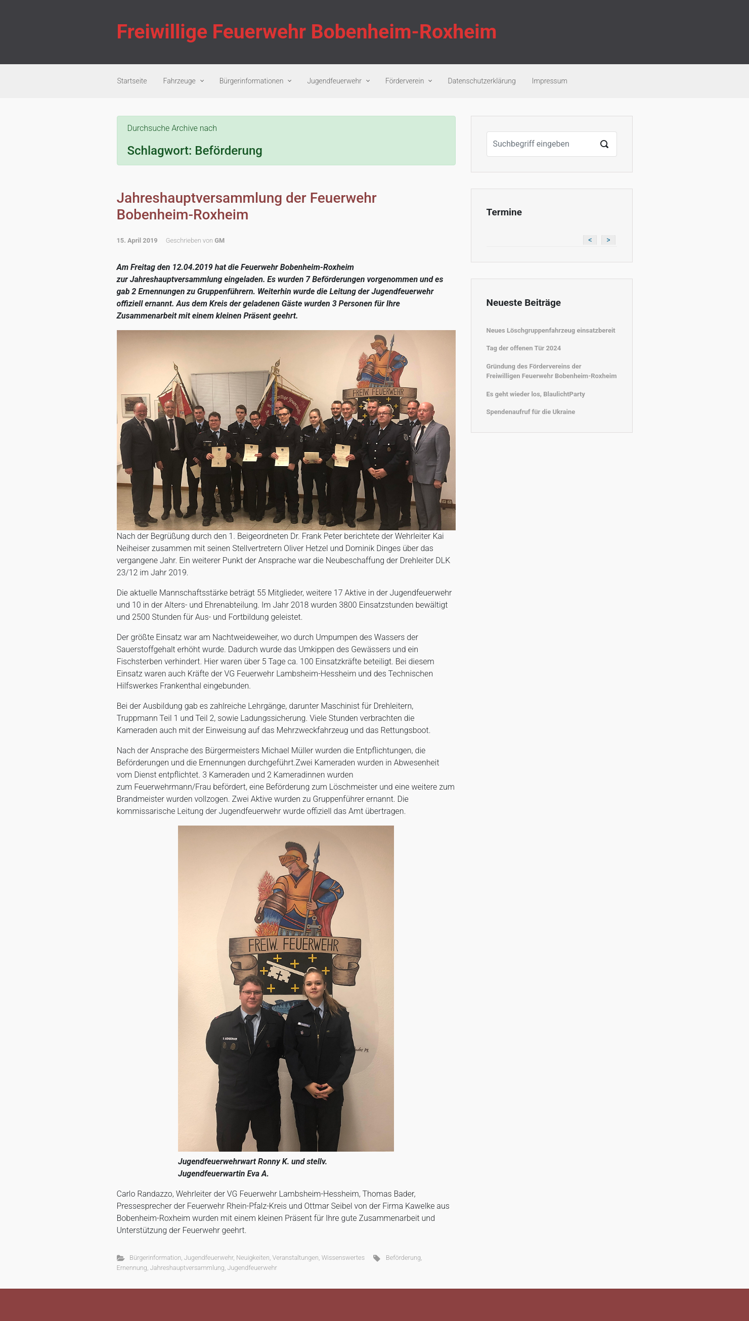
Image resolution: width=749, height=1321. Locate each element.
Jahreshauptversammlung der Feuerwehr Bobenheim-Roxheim (247, 206)
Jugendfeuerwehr (209, 1257)
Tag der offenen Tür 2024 (524, 348)
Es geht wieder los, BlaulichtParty (536, 394)
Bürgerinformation (155, 1257)
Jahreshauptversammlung (187, 1267)
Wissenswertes (343, 1257)
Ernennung (132, 1267)
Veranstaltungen (296, 1257)
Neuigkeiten (253, 1257)
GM (219, 240)
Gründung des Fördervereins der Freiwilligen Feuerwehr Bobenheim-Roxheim (552, 371)
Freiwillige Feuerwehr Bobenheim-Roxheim (307, 31)
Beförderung (403, 1257)
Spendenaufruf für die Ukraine (531, 412)
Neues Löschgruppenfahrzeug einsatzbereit (551, 330)
